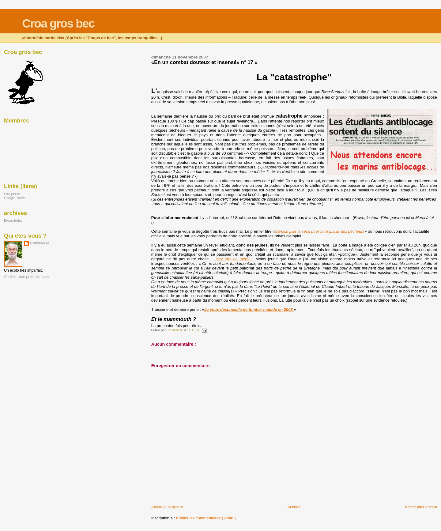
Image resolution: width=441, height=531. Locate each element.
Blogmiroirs (13, 220)
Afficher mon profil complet (26, 276)
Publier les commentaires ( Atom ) (206, 518)
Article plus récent (167, 507)
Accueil (293, 507)
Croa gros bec (58, 23)
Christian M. (40, 243)
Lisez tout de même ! (233, 259)
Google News (14, 198)
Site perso (12, 194)
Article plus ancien (421, 507)
